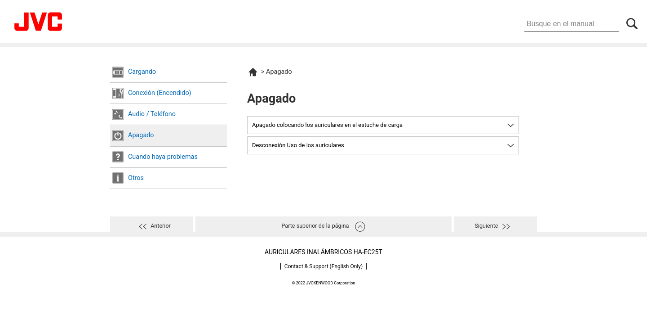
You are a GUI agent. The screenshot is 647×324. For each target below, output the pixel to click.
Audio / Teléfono (152, 114)
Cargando (142, 72)
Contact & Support (323, 266)
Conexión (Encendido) (159, 93)
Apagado (141, 135)
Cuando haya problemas (163, 157)
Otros (136, 178)
